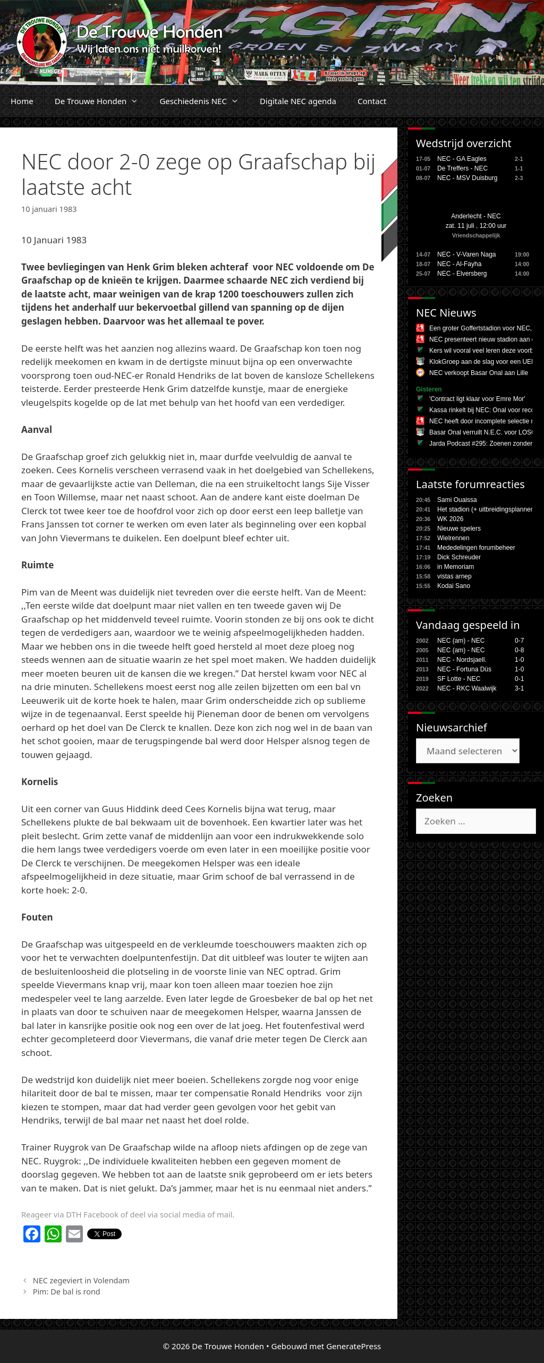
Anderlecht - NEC (475, 216)
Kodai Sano (453, 586)
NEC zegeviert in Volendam (81, 1280)
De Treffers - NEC (462, 168)
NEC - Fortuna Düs (464, 669)
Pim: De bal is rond (66, 1292)
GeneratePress (353, 1346)
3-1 (519, 688)
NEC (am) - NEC (460, 640)
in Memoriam (455, 566)
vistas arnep (454, 576)
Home (22, 101)
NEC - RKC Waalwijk (467, 688)
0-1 (519, 679)
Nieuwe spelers (459, 528)
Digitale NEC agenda (298, 101)
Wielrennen (453, 538)
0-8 (519, 650)
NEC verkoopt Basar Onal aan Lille (478, 373)
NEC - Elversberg (462, 273)
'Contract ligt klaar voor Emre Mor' (477, 399)
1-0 (519, 659)
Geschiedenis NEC (204, 101)
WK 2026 (450, 519)
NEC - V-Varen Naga (466, 254)
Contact (372, 101)
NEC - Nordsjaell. (462, 659)
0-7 (519, 640)
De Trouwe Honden (102, 101)
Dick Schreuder (459, 557)
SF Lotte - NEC (458, 679)
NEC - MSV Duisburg (467, 178)
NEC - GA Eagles (462, 159)
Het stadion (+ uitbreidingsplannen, (486, 509)
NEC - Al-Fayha (459, 264)
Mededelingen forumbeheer (476, 547)
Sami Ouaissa (457, 500)
